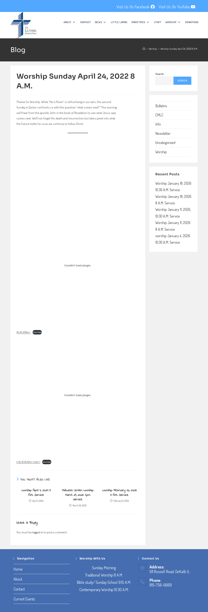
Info (158, 124)
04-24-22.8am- (23, 332)
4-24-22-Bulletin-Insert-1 (28, 461)
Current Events (24, 598)
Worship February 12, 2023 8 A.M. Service (119, 492)
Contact (19, 589)
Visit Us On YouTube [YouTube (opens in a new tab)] (177, 6)
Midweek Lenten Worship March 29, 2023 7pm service (77, 495)
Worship (161, 152)
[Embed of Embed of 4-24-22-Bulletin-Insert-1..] (77, 395)
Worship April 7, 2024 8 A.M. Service (36, 492)
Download (37, 332)
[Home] (144, 48)
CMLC (159, 115)
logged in (37, 532)
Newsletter (163, 133)
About (17, 579)
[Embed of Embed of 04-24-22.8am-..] (77, 265)
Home (18, 569)
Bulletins (161, 106)
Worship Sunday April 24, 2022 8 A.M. (179, 48)
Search (159, 73)
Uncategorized (165, 142)
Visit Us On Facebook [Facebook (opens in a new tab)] (136, 6)
